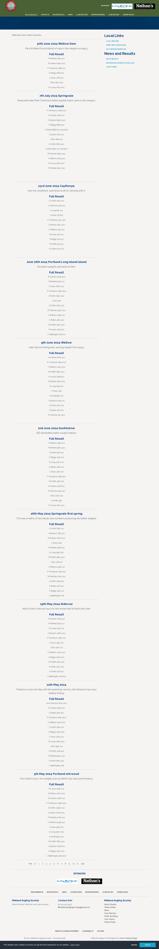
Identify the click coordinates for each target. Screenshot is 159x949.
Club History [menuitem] (113, 14)
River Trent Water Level (116, 45)
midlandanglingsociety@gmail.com (75, 907)
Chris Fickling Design (128, 938)
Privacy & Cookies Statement (67, 931)
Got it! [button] (147, 945)
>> (78, 864)
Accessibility (88, 931)
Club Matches (76, 892)
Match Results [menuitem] (31, 14)
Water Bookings (92, 892)
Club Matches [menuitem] (82, 14)
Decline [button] (134, 945)
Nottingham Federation (116, 49)
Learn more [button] (74, 945)
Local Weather (112, 41)
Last (82, 864)
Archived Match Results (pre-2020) (120, 63)
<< (35, 864)
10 (73, 864)
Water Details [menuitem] (58, 14)
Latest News (111, 67)
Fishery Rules (122, 892)
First (30, 864)
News (64, 892)
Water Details (52, 892)
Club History (107, 892)
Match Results (112, 59)
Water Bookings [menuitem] (98, 14)
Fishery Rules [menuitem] (128, 14)
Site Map (100, 931)
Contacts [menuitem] (45, 14)
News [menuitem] (70, 14)
